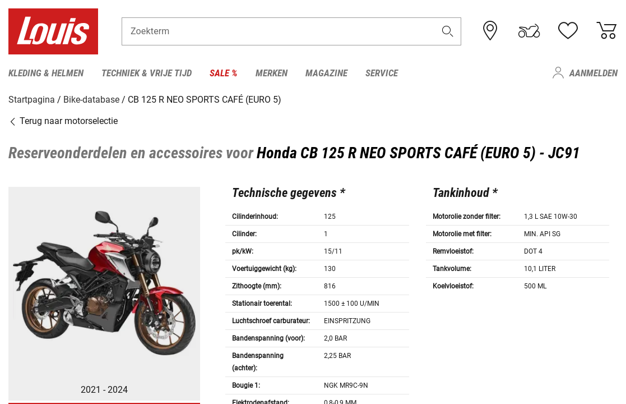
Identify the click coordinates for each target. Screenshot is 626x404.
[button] (447, 31)
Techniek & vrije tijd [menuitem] (146, 73)
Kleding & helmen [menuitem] (46, 73)
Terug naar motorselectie (63, 120)
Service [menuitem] (381, 73)
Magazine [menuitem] (326, 73)
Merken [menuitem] (272, 73)
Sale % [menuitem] (224, 73)
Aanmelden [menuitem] (593, 73)
